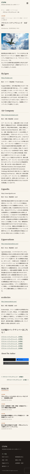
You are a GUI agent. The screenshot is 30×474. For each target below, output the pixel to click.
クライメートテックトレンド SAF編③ (12, 341)
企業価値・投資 (19, 463)
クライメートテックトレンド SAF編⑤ (12, 346)
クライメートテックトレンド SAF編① (12, 336)
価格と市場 (18, 460)
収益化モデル (5, 463)
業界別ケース (5, 466)
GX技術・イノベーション (12, 10)
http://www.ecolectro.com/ (9, 301)
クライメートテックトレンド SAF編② (12, 339)
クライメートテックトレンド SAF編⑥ (12, 348)
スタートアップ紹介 (18, 18)
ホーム (2, 10)
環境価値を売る (19, 457)
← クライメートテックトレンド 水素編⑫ (12, 377)
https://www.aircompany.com (9, 115)
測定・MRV (5, 460)
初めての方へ (5, 457)
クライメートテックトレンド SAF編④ (12, 343)
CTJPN (4, 446)
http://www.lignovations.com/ (9, 244)
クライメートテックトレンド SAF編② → (18, 380)
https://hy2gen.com (6, 78)
